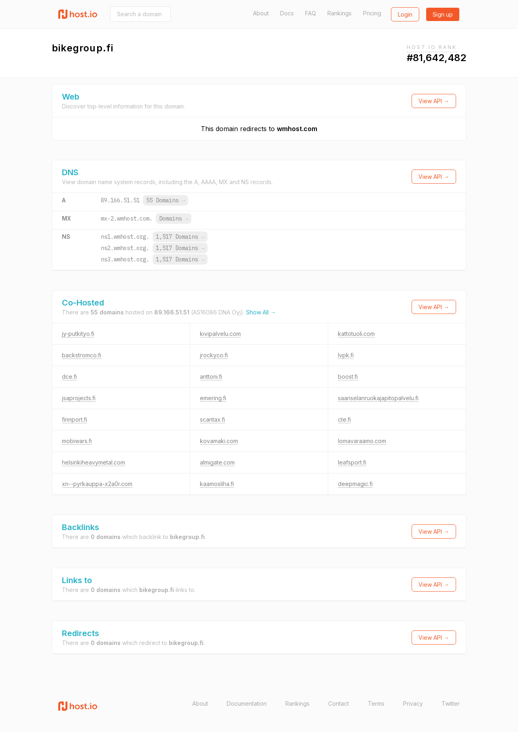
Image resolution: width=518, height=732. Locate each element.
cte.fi (344, 419)
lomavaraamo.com (362, 440)
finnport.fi (74, 419)
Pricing (372, 13)
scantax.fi (212, 419)
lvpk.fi (346, 355)
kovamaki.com (219, 440)
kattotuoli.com (356, 333)
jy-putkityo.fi (78, 333)
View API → (433, 101)
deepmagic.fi (355, 483)
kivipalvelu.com (220, 333)
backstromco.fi (81, 355)
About (261, 13)
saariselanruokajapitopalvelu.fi (378, 398)
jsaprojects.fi (79, 398)
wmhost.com (297, 129)
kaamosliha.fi (217, 483)
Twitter (451, 703)
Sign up (443, 14)
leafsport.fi (352, 462)
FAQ (310, 13)
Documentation (247, 703)
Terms (376, 703)
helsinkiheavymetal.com (93, 462)
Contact (338, 703)
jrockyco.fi (214, 355)
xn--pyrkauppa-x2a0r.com (97, 483)
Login (405, 14)
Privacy (413, 703)
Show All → (261, 312)
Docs (287, 13)
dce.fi (69, 376)
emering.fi (213, 398)
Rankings (339, 13)
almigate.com (217, 462)
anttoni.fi (211, 376)
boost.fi (348, 376)
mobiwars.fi (77, 440)
